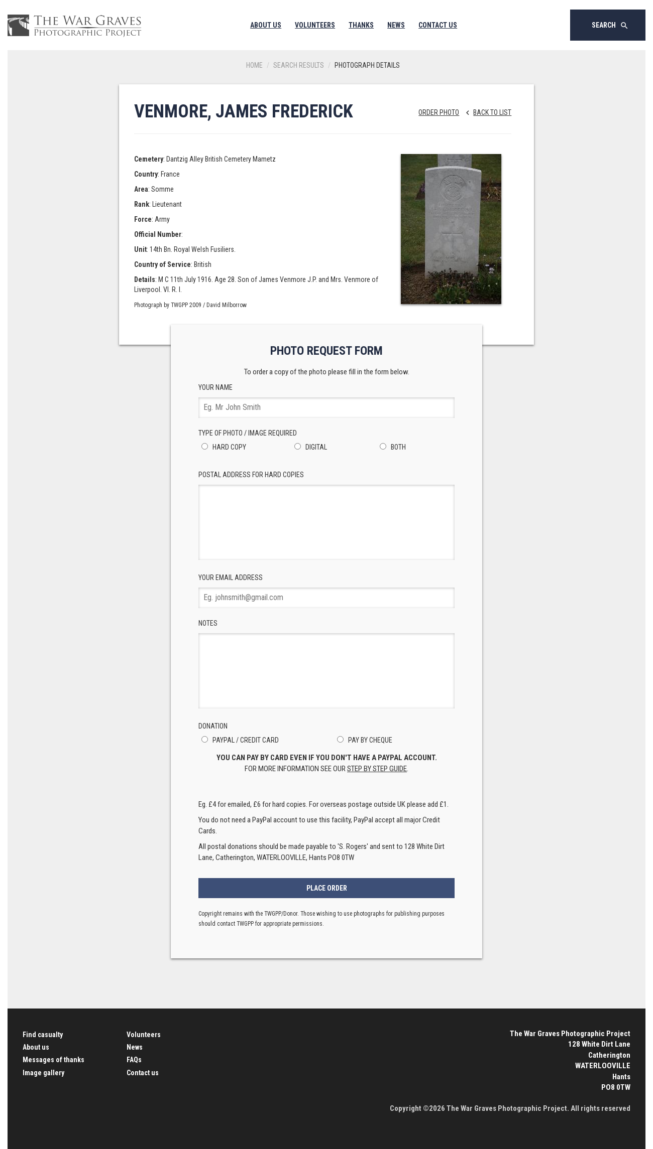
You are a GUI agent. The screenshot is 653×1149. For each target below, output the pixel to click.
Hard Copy (222, 447)
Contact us (143, 1073)
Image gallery (43, 1073)
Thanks (361, 25)
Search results (298, 65)
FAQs (134, 1060)
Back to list (486, 112)
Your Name (326, 400)
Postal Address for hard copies (326, 515)
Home (254, 65)
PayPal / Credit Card (238, 740)
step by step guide (377, 768)
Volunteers (315, 25)
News (396, 25)
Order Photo (438, 112)
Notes (326, 663)
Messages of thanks (53, 1060)
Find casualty (43, 1035)
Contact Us (437, 25)
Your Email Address (326, 590)
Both (391, 447)
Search (610, 25)
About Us (265, 25)
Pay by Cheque (363, 740)
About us (36, 1047)
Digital (309, 447)
